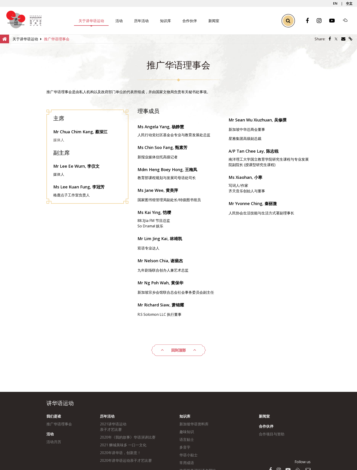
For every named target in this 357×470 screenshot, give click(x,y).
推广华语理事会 (59, 423)
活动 (119, 20)
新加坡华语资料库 (194, 423)
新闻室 (213, 20)
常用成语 (186, 462)
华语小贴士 (188, 454)
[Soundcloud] (347, 21)
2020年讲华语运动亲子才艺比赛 (126, 460)
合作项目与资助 (271, 434)
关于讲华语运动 (91, 20)
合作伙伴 (189, 20)
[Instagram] (321, 21)
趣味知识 (186, 431)
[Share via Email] (343, 39)
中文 (349, 3)
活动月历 (53, 441)
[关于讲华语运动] (25, 39)
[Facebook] (310, 21)
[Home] (4, 38)
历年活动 (141, 20)
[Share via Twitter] (336, 39)
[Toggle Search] (288, 20)
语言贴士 (186, 439)
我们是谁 (53, 416)
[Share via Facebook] (330, 39)
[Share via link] (350, 39)
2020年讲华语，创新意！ (120, 452)
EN (335, 3)
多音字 (184, 447)
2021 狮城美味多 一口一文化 (123, 444)
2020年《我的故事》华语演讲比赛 (128, 437)
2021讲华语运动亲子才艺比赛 (113, 426)
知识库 (165, 20)
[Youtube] (334, 21)
